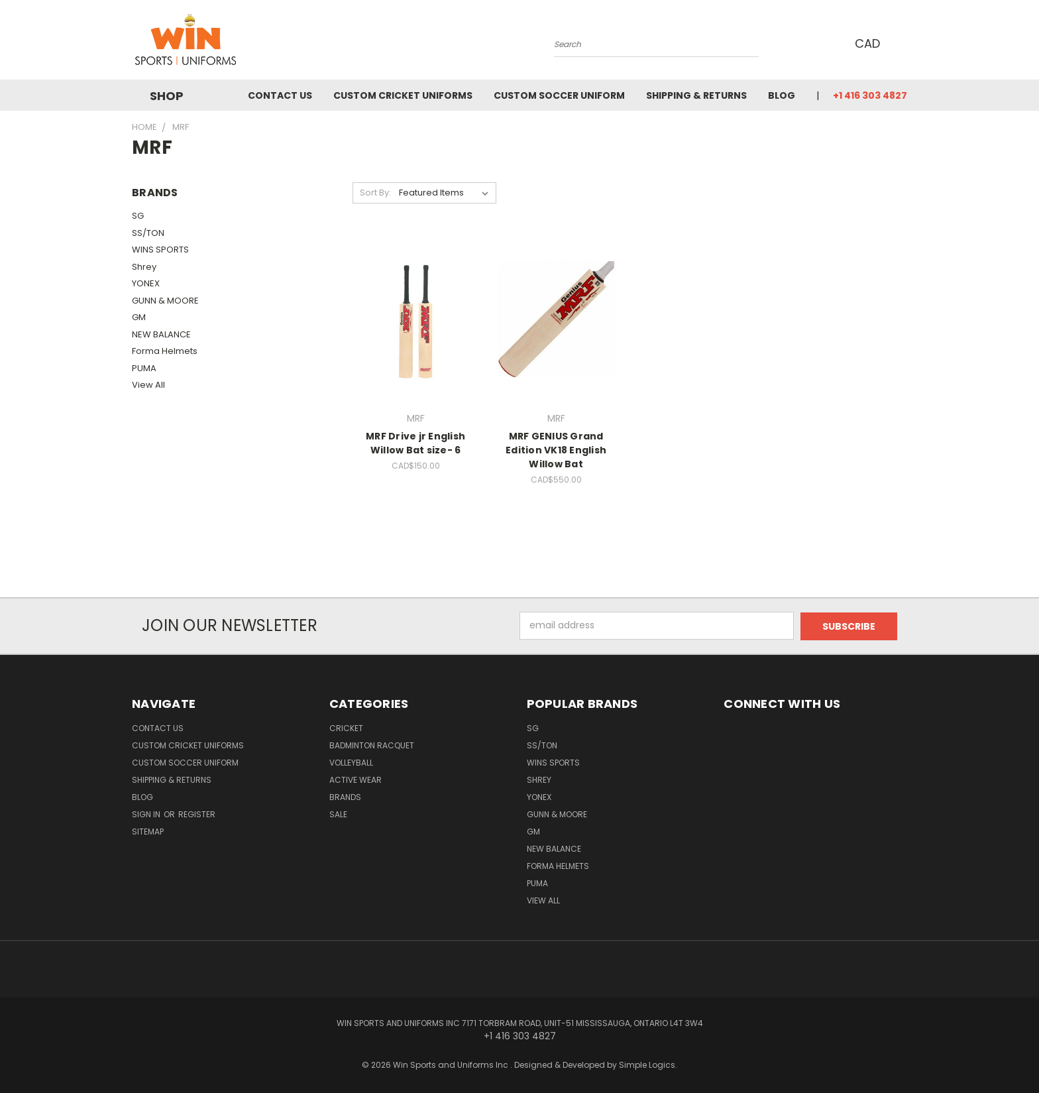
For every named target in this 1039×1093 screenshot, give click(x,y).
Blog (781, 95)
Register (196, 813)
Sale (338, 813)
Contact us (280, 95)
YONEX (146, 283)
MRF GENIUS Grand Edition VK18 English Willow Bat (556, 450)
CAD (871, 43)
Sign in (147, 813)
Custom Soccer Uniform (559, 95)
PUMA (144, 368)
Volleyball (351, 762)
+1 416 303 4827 (870, 95)
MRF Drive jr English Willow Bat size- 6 (415, 443)
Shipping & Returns (696, 95)
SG (138, 215)
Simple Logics (647, 1064)
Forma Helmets (164, 351)
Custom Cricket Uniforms (402, 95)
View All (148, 384)
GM (139, 317)
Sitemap (148, 830)
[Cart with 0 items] (903, 43)
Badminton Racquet (371, 744)
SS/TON (148, 233)
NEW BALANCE (161, 334)
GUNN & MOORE (165, 300)
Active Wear (355, 779)
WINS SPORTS (160, 249)
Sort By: (375, 192)
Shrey (144, 266)
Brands (345, 796)
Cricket (346, 727)
